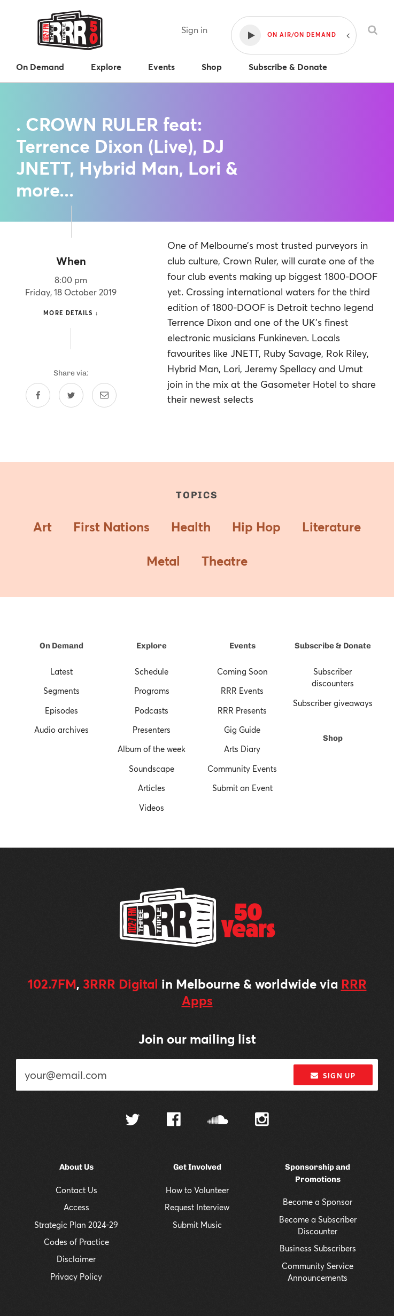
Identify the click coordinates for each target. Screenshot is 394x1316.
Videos (151, 807)
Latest (61, 671)
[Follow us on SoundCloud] (217, 1121)
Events (242, 646)
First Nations (111, 526)
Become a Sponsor (317, 1201)
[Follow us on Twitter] (132, 1121)
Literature (331, 526)
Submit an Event (242, 787)
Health (191, 526)
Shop (333, 738)
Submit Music (197, 1224)
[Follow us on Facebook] (174, 1120)
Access (76, 1207)
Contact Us (76, 1190)
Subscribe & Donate (333, 646)
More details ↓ (70, 313)
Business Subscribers (318, 1248)
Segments (61, 690)
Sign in (194, 29)
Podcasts (151, 710)
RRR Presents (242, 710)
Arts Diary (242, 748)
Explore (151, 646)
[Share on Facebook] (38, 395)
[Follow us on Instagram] (262, 1120)
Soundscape (151, 768)
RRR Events (242, 690)
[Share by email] (104, 395)
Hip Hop (256, 526)
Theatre (225, 560)
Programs (151, 690)
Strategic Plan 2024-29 (76, 1224)
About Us (76, 1167)
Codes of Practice (76, 1241)
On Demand (61, 646)
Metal (163, 560)
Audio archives (61, 729)
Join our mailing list (197, 1038)
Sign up (333, 1075)
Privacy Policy (76, 1276)
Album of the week (152, 748)
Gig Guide (242, 729)
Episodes (61, 710)
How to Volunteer (197, 1190)
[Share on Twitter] (71, 395)
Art (42, 526)
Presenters (152, 729)
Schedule (151, 671)
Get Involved (197, 1167)
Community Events (242, 768)
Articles (151, 787)
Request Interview (197, 1207)
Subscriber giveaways (333, 703)
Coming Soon (242, 671)
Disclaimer (76, 1259)
